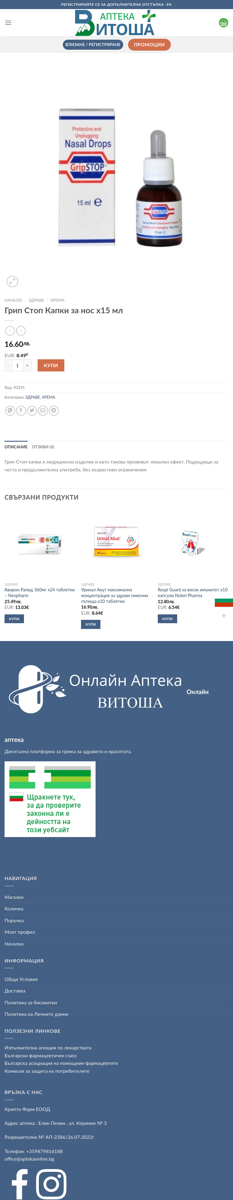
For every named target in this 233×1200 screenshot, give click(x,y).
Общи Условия (21, 979)
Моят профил (20, 932)
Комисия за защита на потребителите (47, 1071)
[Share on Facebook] (21, 411)
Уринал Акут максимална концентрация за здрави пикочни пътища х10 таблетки (114, 595)
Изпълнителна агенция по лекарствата (48, 1047)
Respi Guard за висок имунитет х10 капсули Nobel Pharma (193, 592)
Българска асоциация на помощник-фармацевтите (61, 1063)
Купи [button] (14, 619)
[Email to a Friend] (43, 411)
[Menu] (8, 22)
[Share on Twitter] (32, 411)
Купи (51, 365)
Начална (14, 943)
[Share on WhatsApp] (10, 411)
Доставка (15, 990)
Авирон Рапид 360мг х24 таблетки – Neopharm (40, 592)
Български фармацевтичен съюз (41, 1055)
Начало (13, 300)
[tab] (16, 447)
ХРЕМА (57, 300)
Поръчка (14, 920)
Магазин (14, 897)
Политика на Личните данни (36, 1014)
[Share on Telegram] (54, 411)
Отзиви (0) (43, 446)
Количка (14, 908)
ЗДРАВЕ (36, 300)
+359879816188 (44, 1151)
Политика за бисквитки (31, 1002)
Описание (16, 446)
